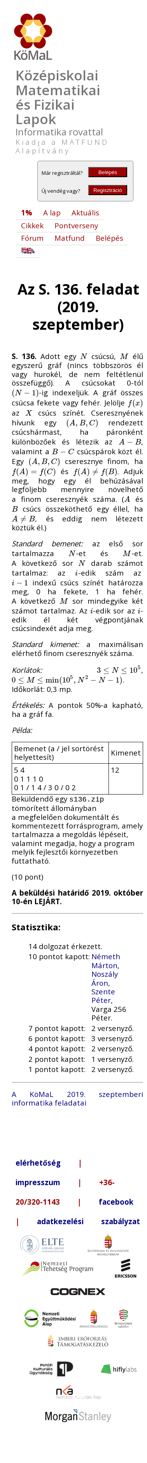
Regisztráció (107, 190)
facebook (116, 1201)
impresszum (38, 1181)
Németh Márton (105, 960)
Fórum (32, 238)
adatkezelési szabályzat (88, 1220)
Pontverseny (76, 225)
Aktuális (85, 212)
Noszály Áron (104, 977)
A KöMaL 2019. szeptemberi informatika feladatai (77, 1097)
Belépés (107, 172)
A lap (52, 212)
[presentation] (84, 356)
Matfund (69, 238)
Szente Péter (103, 995)
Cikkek (32, 225)
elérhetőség (38, 1162)
